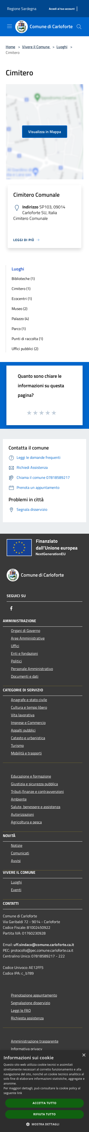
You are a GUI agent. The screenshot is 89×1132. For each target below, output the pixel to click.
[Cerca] (79, 27)
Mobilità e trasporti (26, 753)
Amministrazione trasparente (34, 1041)
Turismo (17, 745)
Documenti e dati (24, 676)
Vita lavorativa (22, 715)
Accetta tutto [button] (44, 1103)
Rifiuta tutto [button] (44, 1114)
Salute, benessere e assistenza (35, 807)
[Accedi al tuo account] (62, 9)
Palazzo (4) (20, 318)
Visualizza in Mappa (44, 131)
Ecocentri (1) (22, 298)
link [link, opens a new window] (19, 1093)
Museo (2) (19, 308)
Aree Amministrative (28, 638)
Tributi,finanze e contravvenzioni (37, 791)
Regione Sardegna (21, 8)
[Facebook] (11, 608)
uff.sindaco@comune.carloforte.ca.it (44, 944)
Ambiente (19, 799)
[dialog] (44, 1091)
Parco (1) (19, 328)
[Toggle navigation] (9, 26)
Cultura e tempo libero (29, 707)
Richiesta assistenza (27, 1018)
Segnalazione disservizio (30, 1003)
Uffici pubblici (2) (25, 348)
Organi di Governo (25, 630)
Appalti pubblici (23, 730)
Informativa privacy (26, 1049)
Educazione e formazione (31, 776)
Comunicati (20, 853)
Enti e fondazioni (24, 653)
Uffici (15, 646)
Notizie (16, 845)
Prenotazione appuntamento (34, 995)
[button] (45, 1124)
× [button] (83, 1055)
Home (10, 47)
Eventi (16, 890)
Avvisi (16, 860)
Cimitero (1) (21, 288)
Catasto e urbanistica (28, 738)
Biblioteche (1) (23, 278)
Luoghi (61, 47)
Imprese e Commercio (28, 722)
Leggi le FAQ (21, 1010)
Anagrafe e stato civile (29, 700)
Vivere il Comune (36, 47)
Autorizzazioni (22, 814)
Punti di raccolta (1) (27, 338)
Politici (16, 661)
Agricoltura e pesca (26, 822)
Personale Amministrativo (32, 669)
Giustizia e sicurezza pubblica (34, 784)
